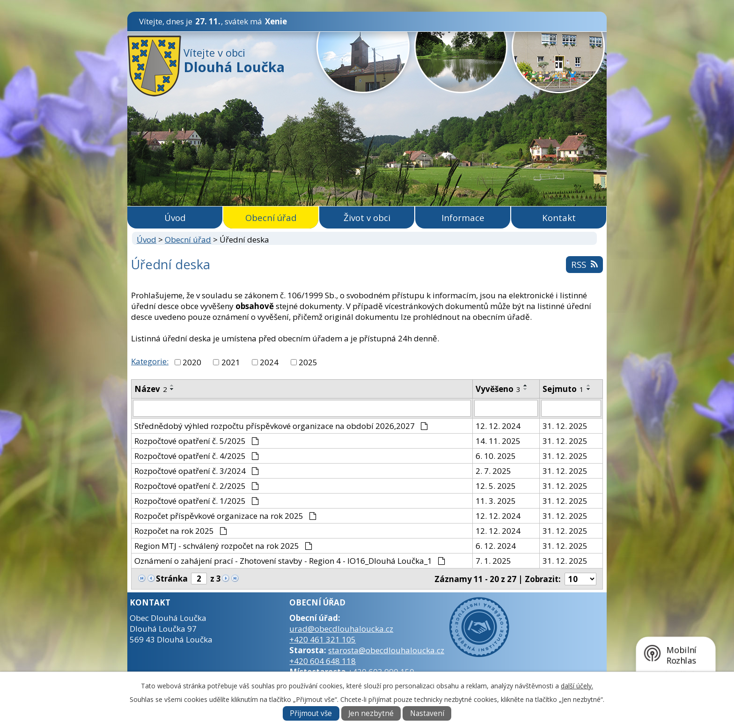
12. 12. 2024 (498, 426)
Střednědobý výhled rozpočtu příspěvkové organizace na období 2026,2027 (281, 426)
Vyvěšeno (498, 389)
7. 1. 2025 (493, 560)
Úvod (175, 217)
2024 (269, 362)
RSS (584, 264)
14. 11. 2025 (498, 440)
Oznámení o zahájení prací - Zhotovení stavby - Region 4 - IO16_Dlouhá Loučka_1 (289, 560)
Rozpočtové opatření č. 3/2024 (196, 470)
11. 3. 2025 (496, 500)
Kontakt (559, 217)
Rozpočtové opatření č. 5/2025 (196, 440)
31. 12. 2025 (565, 426)
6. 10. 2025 (496, 455)
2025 (308, 362)
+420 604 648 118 (322, 661)
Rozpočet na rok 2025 (180, 530)
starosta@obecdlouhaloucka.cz (386, 650)
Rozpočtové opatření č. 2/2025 (196, 485)
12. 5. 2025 (496, 485)
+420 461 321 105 (322, 639)
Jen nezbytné (371, 713)
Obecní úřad (271, 217)
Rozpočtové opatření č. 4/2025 (196, 455)
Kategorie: (150, 361)
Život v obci (367, 217)
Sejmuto (563, 389)
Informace (462, 217)
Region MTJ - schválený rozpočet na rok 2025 (223, 545)
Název (150, 389)
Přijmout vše (311, 713)
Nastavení (427, 713)
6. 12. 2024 (496, 545)
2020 (192, 362)
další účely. (577, 685)
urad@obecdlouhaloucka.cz (341, 628)
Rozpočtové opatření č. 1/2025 (196, 500)
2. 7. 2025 (493, 470)
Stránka (172, 578)
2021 (230, 362)
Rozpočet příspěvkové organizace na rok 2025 (225, 515)
